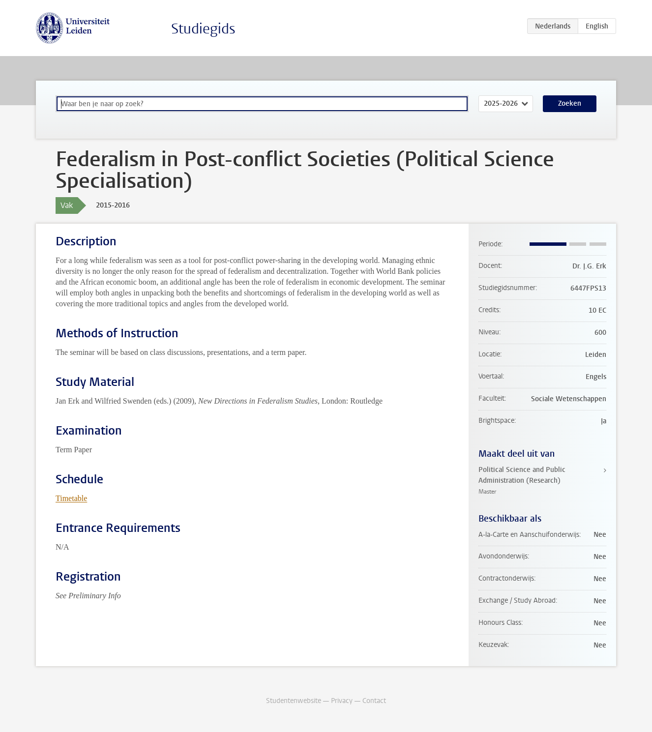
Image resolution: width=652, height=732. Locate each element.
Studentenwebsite (293, 700)
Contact (374, 700)
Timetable (71, 498)
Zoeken (569, 103)
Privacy (342, 700)
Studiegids (203, 29)
